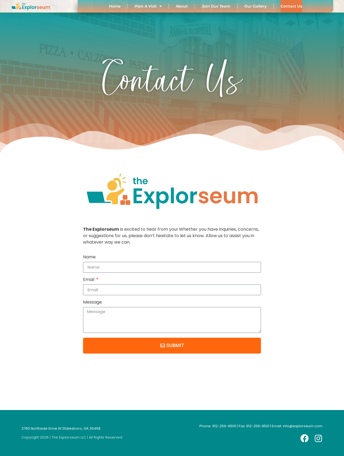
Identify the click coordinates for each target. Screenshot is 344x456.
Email (89, 280)
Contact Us (291, 6)
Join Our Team (216, 6)
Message (92, 302)
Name (89, 257)
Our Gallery (255, 6)
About (182, 6)
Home (115, 6)
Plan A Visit (148, 6)
